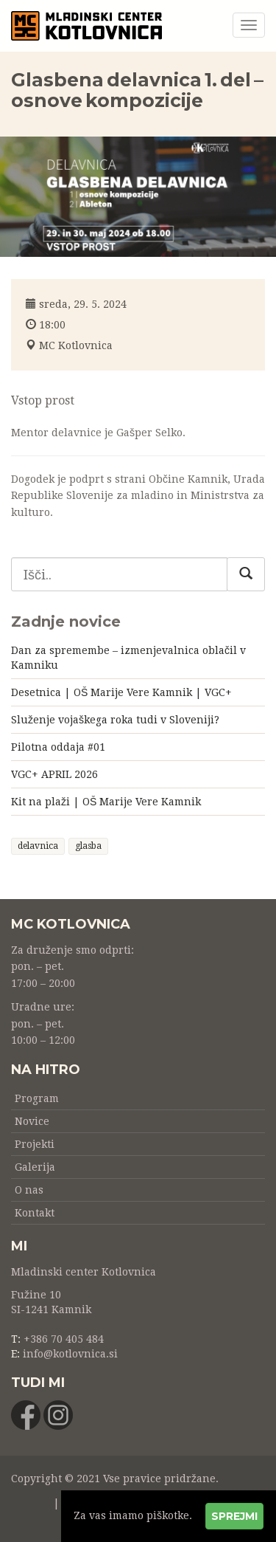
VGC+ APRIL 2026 (54, 774)
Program (37, 1098)
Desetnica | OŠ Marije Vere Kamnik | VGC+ (121, 692)
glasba (88, 846)
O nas (29, 1190)
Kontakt (34, 1213)
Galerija (35, 1167)
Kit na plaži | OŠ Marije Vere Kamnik (106, 802)
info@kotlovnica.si (70, 1354)
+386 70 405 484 (64, 1339)
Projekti (34, 1144)
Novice (32, 1121)
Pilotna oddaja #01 (58, 747)
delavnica (38, 846)
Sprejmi (234, 1516)
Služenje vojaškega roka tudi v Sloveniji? (115, 720)
